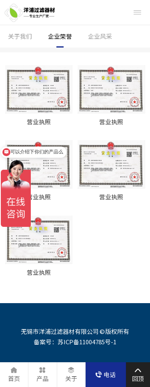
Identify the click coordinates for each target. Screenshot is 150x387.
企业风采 (100, 36)
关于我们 (20, 36)
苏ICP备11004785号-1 (87, 341)
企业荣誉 (60, 36)
